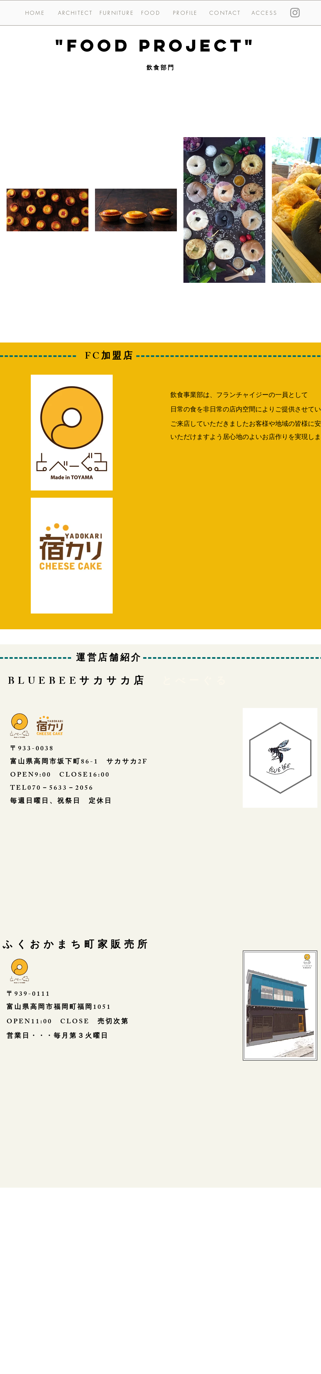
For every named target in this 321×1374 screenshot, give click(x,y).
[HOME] (35, 12)
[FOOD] (151, 12)
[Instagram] (295, 12)
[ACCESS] (264, 12)
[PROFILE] (185, 12)
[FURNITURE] (117, 12)
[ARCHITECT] (75, 12)
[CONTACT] (225, 12)
